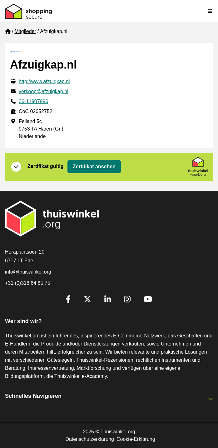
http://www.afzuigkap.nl (44, 81)
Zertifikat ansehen (94, 166)
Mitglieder (25, 31)
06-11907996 (33, 101)
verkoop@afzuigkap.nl (43, 91)
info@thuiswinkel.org (28, 271)
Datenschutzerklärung (89, 439)
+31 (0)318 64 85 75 (27, 283)
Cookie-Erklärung (135, 439)
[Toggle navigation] (210, 11)
